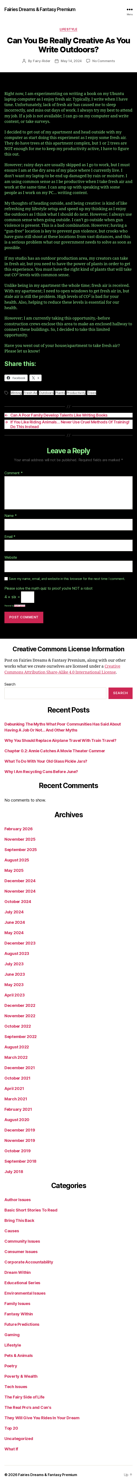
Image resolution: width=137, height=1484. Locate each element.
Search (9, 684)
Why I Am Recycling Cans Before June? (41, 771)
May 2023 (14, 984)
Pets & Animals (18, 1355)
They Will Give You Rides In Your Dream (42, 1417)
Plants (60, 393)
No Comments (103, 61)
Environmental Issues (25, 1293)
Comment (13, 473)
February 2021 (18, 1109)
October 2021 (17, 1078)
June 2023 (14, 974)
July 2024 (14, 912)
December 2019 (19, 1130)
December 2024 (20, 880)
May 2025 (14, 870)
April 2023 (14, 995)
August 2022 (16, 1047)
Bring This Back (19, 1220)
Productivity (76, 393)
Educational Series (22, 1282)
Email (9, 537)
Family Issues (17, 1303)
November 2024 (20, 891)
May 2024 (14, 932)
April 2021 (14, 1088)
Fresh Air (30, 393)
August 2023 (16, 953)
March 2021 (15, 1099)
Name (10, 516)
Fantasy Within (18, 1314)
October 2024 (17, 901)
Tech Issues (15, 1386)
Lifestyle (69, 29)
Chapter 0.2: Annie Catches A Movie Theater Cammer (54, 751)
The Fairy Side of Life (24, 1397)
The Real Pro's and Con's (27, 1407)
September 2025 (20, 849)
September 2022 (20, 1036)
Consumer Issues (21, 1251)
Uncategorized (18, 1438)
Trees (91, 393)
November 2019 (19, 1140)
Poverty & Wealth (21, 1376)
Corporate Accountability (28, 1262)
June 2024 (14, 922)
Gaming (11, 1334)
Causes (11, 1231)
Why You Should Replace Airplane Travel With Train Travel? (60, 740)
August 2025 (16, 860)
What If (11, 1449)
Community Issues (22, 1241)
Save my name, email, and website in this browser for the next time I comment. (67, 579)
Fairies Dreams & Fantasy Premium (39, 9)
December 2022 (19, 1005)
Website (10, 558)
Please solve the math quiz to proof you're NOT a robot (48, 589)
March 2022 (15, 1057)
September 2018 (20, 1161)
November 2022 (19, 1015)
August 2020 (16, 1119)
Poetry (10, 1366)
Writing (16, 393)
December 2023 (20, 943)
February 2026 (18, 829)
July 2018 (13, 1171)
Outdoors (46, 393)
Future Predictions (21, 1324)
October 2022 (17, 1026)
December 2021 (19, 1067)
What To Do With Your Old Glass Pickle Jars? (45, 761)
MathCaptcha (19, 606)
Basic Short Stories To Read (30, 1210)
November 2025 (20, 839)
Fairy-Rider (41, 61)
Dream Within (17, 1272)
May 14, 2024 (71, 61)
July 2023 (14, 964)
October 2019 (17, 1151)
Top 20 (11, 1428)
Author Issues (17, 1199)
